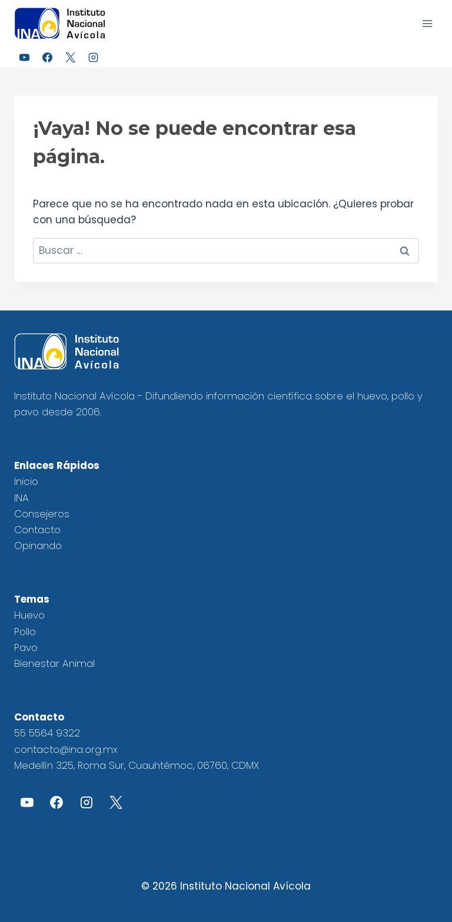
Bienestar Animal (54, 663)
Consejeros (41, 514)
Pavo (26, 647)
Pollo (25, 631)
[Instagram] (93, 57)
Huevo (29, 615)
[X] (70, 57)
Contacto (37, 530)
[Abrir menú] (427, 23)
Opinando (38, 545)
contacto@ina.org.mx (65, 749)
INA (21, 498)
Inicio (26, 481)
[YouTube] (24, 57)
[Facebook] (47, 57)
